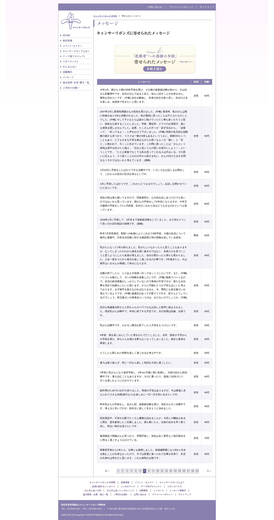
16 (184, 471)
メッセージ (76, 77)
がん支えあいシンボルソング (120, 490)
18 (192, 471)
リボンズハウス (76, 61)
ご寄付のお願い (76, 87)
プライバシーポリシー (181, 7)
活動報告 (143, 490)
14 (175, 471)
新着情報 (76, 40)
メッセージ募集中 (177, 490)
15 (179, 471)
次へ (209, 471)
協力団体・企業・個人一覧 (76, 82)
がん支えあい (76, 66)
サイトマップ (207, 7)
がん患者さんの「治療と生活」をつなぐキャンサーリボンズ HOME (76, 35)
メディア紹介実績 (76, 72)
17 (188, 471)
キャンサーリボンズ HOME (105, 16)
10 (157, 471)
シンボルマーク (128, 486)
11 (162, 471)
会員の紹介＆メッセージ (103, 486)
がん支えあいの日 (92, 490)
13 (171, 471)
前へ (107, 471)
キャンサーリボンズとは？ (76, 51)
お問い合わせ (155, 7)
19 (197, 471)
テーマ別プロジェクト (76, 56)
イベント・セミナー (76, 45)
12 (166, 471)
